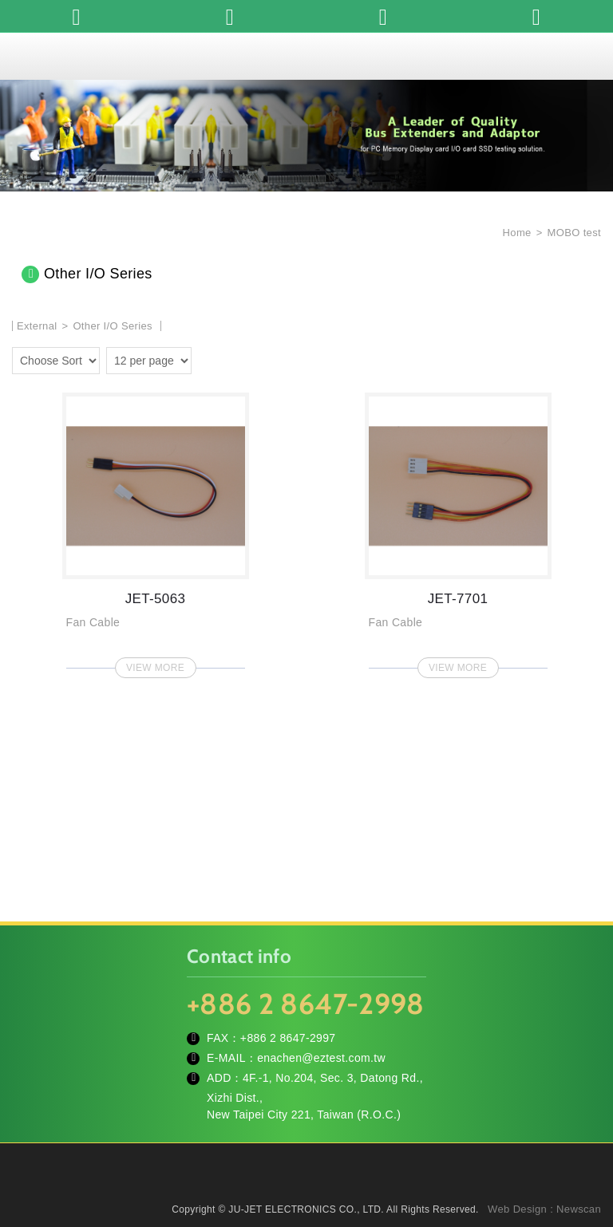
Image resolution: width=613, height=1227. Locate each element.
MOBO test (574, 233)
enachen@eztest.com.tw (321, 1057)
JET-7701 (458, 531)
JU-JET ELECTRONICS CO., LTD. (306, 56)
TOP (581, 1143)
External (37, 326)
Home (516, 233)
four (230, 358)
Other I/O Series (112, 326)
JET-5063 (155, 531)
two (207, 358)
